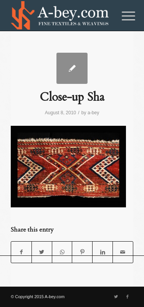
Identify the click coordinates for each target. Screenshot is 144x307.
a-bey (93, 112)
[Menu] (122, 16)
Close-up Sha (72, 97)
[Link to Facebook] (127, 296)
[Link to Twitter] (116, 296)
